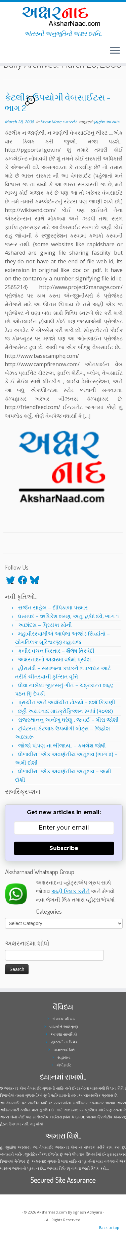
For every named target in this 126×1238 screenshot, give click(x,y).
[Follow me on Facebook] (7, 53)
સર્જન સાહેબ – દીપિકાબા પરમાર (53, 607)
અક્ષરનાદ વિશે (64, 1049)
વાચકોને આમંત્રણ (63, 1026)
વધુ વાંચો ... (38, 1123)
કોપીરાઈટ (63, 1064)
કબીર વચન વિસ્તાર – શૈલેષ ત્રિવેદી (56, 650)
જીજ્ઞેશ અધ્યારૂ (106, 122)
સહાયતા (64, 1057)
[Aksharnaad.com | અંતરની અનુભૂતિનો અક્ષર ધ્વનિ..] (63, 16)
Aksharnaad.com (52, 1212)
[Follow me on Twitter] (5, 53)
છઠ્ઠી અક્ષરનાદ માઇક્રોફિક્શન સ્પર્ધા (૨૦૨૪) (65, 711)
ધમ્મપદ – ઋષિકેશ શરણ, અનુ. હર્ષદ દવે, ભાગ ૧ (68, 616)
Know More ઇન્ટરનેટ (59, 122)
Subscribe (63, 848)
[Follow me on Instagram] (9, 53)
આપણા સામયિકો (64, 1034)
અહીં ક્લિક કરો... (95, 1168)
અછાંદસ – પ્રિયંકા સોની (45, 625)
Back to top (109, 1227)
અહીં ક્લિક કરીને (70, 891)
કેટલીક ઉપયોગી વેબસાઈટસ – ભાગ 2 (58, 102)
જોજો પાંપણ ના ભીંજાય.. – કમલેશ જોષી (62, 745)
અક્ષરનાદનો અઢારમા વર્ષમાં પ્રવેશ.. (55, 659)
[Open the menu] (115, 51)
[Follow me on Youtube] (11, 53)
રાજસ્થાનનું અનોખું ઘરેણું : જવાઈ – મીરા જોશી (68, 719)
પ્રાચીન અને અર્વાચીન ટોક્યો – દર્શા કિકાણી (66, 702)
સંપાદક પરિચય (64, 1018)
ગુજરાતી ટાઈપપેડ (64, 1041)
